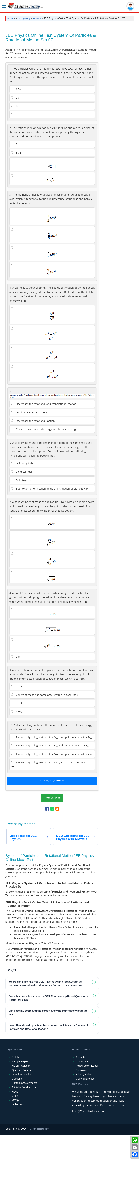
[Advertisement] (69, 51)
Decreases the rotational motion (33, 471)
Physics (37, 18)
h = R (16, 754)
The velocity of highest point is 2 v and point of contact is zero (49, 815)
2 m (15, 707)
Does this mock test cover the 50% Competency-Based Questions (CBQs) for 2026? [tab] (48, 1048)
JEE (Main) (24, 18)
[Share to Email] (57, 859)
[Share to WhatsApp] (52, 859)
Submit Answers (52, 831)
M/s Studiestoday (39, 1179)
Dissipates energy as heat (29, 463)
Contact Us (82, 1112)
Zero (16, 156)
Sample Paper (20, 1112)
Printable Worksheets (24, 1138)
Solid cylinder (21, 522)
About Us (81, 1107)
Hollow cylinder (23, 514)
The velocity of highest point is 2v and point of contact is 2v (52, 788)
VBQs (15, 1146)
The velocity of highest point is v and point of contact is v (50, 796)
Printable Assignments (24, 1133)
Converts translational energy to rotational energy (43, 480)
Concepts (17, 1129)
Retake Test (52, 848)
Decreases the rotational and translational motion (43, 454)
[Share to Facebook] (47, 859)
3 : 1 (16, 195)
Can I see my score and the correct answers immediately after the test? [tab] (48, 1063)
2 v (15, 148)
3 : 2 (16, 203)
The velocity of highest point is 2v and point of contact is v (51, 805)
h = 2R (17, 737)
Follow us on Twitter (87, 1116)
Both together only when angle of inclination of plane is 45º (49, 539)
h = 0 (16, 762)
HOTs (15, 1142)
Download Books (21, 1125)
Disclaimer (82, 1120)
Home (10, 18)
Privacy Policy (84, 1125)
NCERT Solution (21, 1116)
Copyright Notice (85, 1129)
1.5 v (16, 140)
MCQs (15, 1150)
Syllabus (16, 1107)
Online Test (18, 1155)
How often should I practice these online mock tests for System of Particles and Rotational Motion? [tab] (48, 1077)
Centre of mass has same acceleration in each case (44, 745)
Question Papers (21, 1120)
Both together (22, 531)
